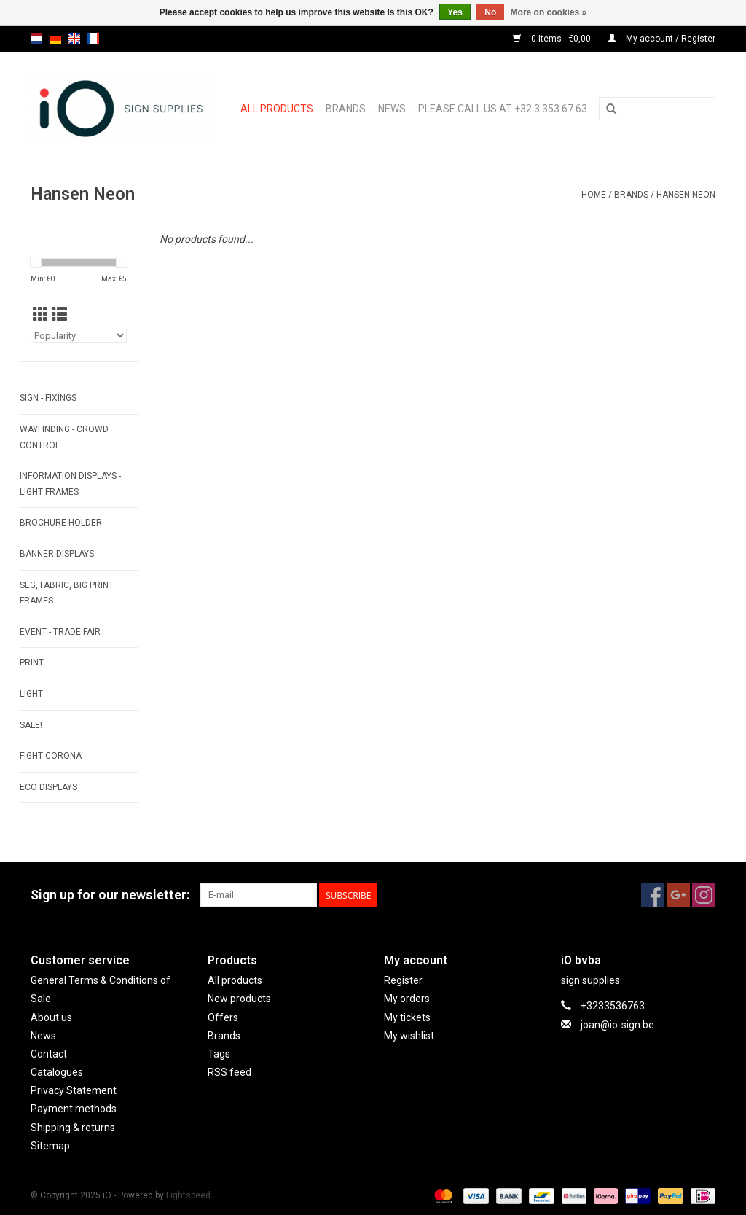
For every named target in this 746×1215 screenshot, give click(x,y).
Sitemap (50, 1146)
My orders (407, 998)
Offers (223, 1017)
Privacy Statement (74, 1090)
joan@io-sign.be (617, 1025)
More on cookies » (549, 12)
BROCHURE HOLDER (61, 522)
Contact (49, 1054)
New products (239, 998)
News (392, 108)
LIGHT (31, 694)
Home (593, 195)
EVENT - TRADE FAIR (60, 632)
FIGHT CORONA (51, 756)
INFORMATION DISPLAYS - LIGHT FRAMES (70, 484)
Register (403, 980)
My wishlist (409, 1036)
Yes (455, 12)
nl (36, 38)
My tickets (407, 1017)
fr (93, 38)
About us (51, 1017)
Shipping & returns (73, 1127)
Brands (346, 108)
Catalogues (57, 1072)
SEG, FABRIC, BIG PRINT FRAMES (67, 593)
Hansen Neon (685, 195)
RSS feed (229, 1072)
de (55, 38)
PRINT (32, 662)
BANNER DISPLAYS (57, 554)
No (490, 12)
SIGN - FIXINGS (48, 398)
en (74, 38)
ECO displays (48, 787)
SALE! (31, 725)
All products (276, 108)
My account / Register (661, 39)
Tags (219, 1054)
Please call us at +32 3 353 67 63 (502, 108)
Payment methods (74, 1108)
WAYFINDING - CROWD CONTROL (64, 437)
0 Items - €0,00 (553, 39)
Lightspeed (188, 1195)
